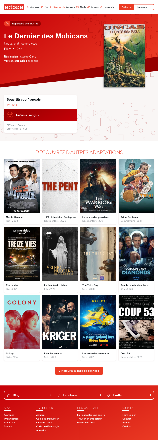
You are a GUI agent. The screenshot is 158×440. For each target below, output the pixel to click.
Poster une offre (86, 422)
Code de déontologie (47, 426)
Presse (126, 422)
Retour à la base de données (78, 370)
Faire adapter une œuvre (91, 415)
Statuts (8, 426)
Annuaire (68, 7)
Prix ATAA (9, 422)
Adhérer (126, 7)
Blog (29, 395)
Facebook (79, 395)
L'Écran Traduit (44, 422)
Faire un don (129, 415)
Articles (92, 7)
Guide (81, 7)
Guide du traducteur (47, 418)
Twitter (129, 395)
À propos (33, 7)
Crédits (126, 426)
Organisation (11, 418)
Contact (126, 418)
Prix (44, 7)
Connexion (144, 7)
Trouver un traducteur (89, 418)
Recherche (107, 7)
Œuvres (55, 7)
